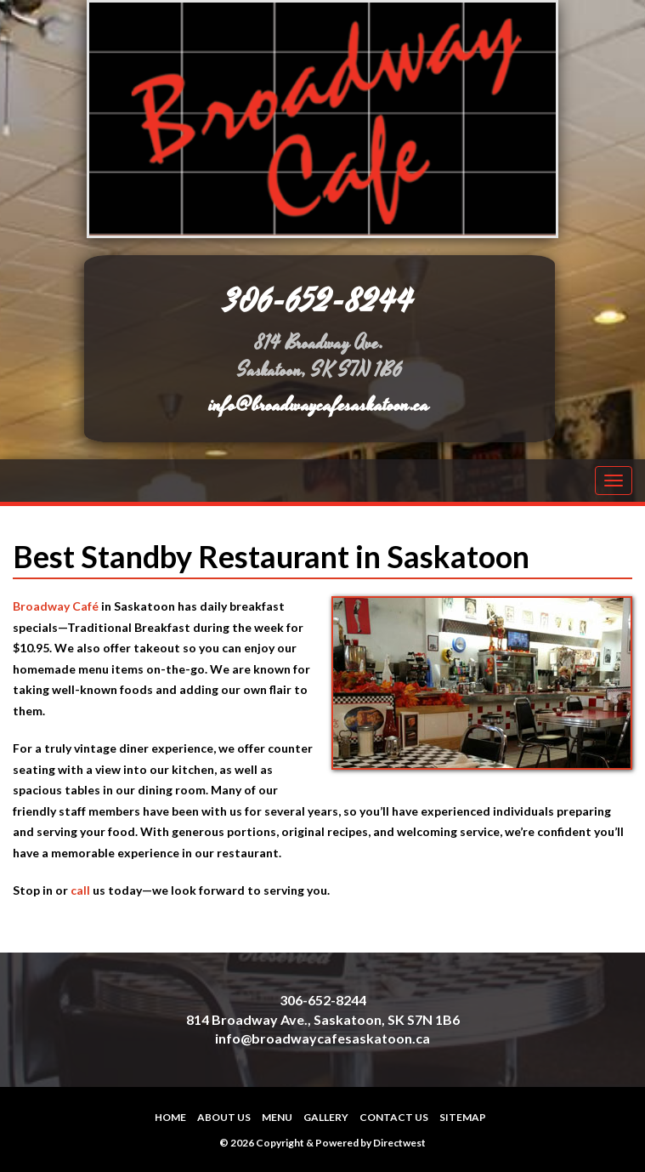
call (80, 890)
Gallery (325, 1117)
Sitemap (462, 1117)
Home (170, 1117)
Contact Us (393, 1117)
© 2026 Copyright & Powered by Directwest (322, 1142)
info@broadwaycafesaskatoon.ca (319, 405)
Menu (277, 1117)
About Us (224, 1117)
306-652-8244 (319, 302)
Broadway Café (56, 606)
